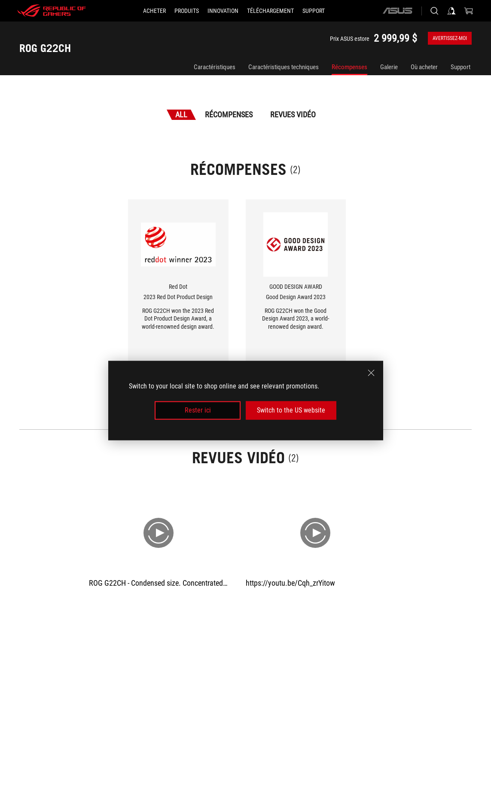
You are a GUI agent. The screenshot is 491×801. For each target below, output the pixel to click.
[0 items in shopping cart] (469, 10)
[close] (371, 373)
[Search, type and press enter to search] (434, 10)
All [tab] (181, 114)
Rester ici (198, 410)
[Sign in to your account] (451, 10)
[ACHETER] (154, 10)
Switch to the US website (291, 410)
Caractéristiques (214, 67)
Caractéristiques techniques (283, 67)
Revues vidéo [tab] (293, 114)
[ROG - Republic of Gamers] (51, 10)
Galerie (389, 67)
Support (460, 67)
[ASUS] (397, 10)
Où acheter (424, 67)
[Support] (313, 10)
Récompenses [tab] (229, 114)
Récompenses (349, 67)
